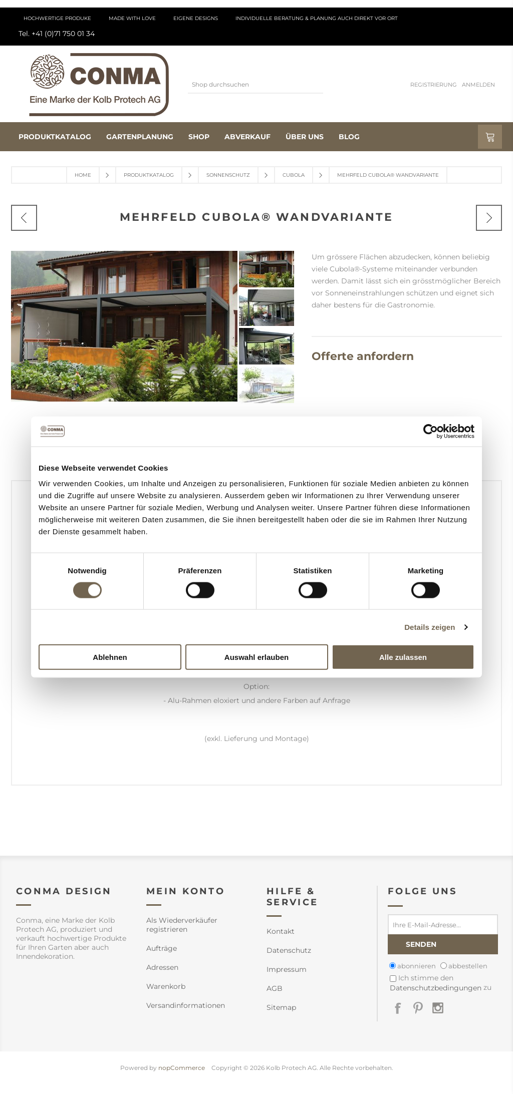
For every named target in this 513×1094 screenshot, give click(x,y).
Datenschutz (289, 950)
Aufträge (161, 948)
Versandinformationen (185, 1005)
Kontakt (281, 931)
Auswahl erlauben (256, 657)
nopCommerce (181, 1067)
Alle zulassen (403, 657)
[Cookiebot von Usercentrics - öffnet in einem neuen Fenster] (430, 431)
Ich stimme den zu (440, 982)
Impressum (287, 969)
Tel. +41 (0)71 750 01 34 (57, 33)
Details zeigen (429, 626)
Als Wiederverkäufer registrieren (181, 925)
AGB (275, 988)
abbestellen (467, 966)
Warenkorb (165, 986)
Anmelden (478, 84)
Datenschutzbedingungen (435, 987)
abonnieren (416, 966)
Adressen (162, 967)
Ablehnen (110, 657)
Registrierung (433, 84)
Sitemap (281, 1007)
